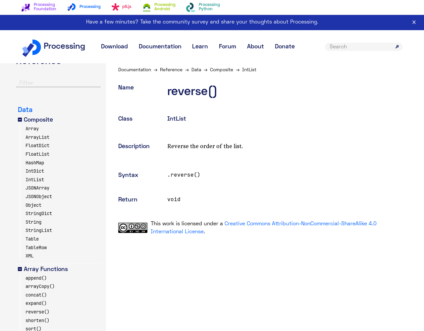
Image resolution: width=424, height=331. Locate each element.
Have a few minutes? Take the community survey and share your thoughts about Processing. (202, 22)
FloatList (37, 154)
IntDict (35, 171)
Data (197, 70)
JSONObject (39, 196)
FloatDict (37, 145)
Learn (200, 47)
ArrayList (37, 137)
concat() (36, 295)
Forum (227, 47)
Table (32, 239)
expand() (36, 303)
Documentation (160, 47)
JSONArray (37, 188)
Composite (222, 70)
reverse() (37, 312)
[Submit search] (397, 46)
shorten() (37, 320)
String (33, 222)
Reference (172, 70)
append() (36, 278)
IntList (35, 180)
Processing (53, 46)
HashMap (35, 163)
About (255, 47)
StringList (39, 230)
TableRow (36, 247)
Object (33, 205)
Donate (285, 47)
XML (29, 256)
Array (32, 129)
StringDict (39, 213)
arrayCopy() (40, 286)
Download (114, 47)
